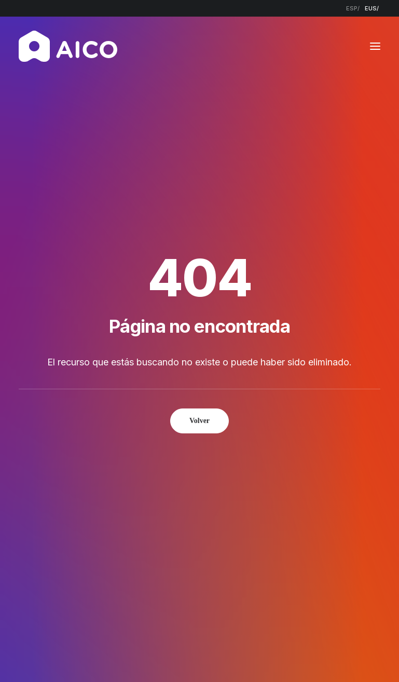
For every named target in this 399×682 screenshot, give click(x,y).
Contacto (176, 504)
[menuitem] (353, 8)
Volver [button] (199, 267)
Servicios (174, 464)
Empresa (174, 450)
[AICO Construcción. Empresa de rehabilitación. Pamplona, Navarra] (68, 46)
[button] (375, 46)
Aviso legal (117, 656)
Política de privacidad (181, 656)
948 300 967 (338, 464)
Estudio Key (350, 656)
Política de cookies (261, 656)
